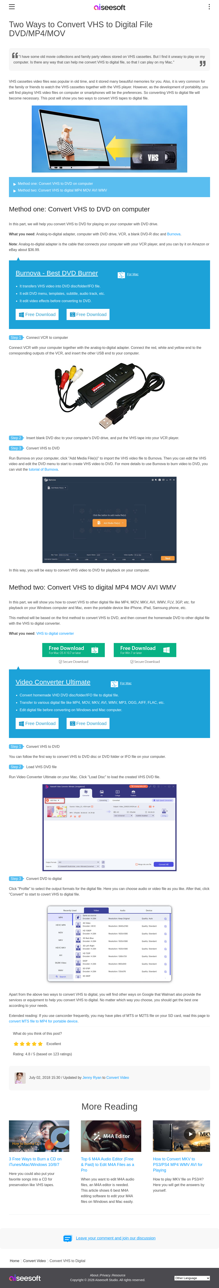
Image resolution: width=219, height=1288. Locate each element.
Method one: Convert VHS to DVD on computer (55, 184)
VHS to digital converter (54, 633)
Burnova (174, 234)
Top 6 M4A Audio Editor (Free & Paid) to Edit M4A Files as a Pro (107, 1164)
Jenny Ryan (91, 1077)
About (94, 1275)
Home (14, 1261)
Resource (118, 1275)
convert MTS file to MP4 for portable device (43, 1021)
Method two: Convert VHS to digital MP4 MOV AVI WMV (62, 190)
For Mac (132, 274)
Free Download (40, 314)
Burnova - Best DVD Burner (57, 273)
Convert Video (117, 1077)
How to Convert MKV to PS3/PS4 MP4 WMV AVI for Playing (177, 1164)
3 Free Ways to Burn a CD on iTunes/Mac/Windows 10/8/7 (35, 1162)
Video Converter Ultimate (53, 682)
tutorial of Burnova (43, 469)
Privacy (105, 1275)
